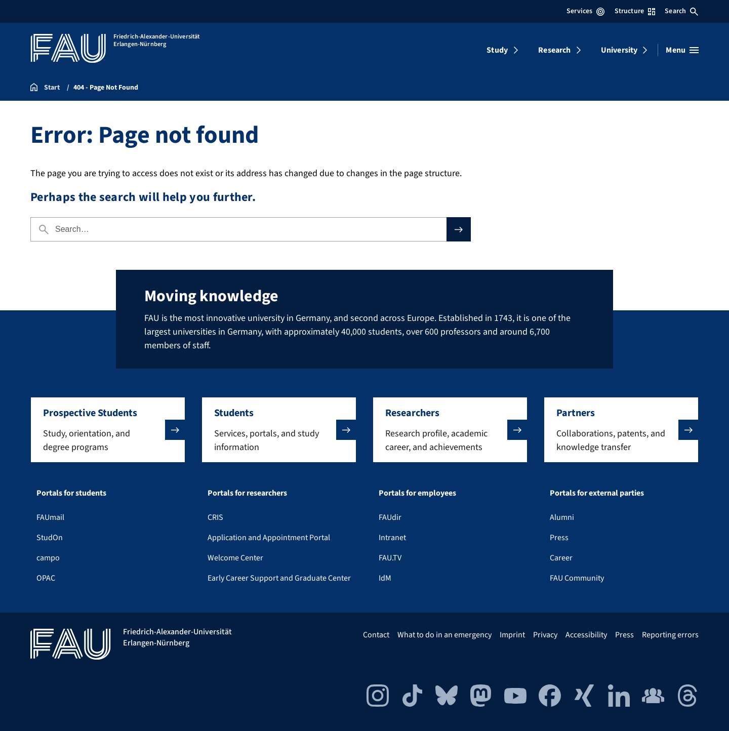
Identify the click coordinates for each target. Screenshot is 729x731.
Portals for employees (417, 493)
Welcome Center (235, 557)
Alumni (562, 517)
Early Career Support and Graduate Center (279, 578)
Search (681, 11)
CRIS (215, 517)
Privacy (545, 634)
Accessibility (586, 634)
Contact (376, 634)
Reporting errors (670, 634)
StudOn (49, 537)
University (619, 50)
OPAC (45, 578)
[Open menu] (682, 50)
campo (48, 557)
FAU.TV (390, 557)
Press (559, 537)
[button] (107, 430)
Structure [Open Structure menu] (635, 11)
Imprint (512, 634)
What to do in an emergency (444, 634)
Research (554, 50)
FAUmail (50, 517)
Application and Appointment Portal (269, 537)
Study (497, 50)
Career (561, 557)
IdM (385, 578)
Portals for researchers (247, 493)
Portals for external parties (597, 493)
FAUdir (390, 517)
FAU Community (577, 578)
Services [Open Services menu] (585, 11)
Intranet (392, 537)
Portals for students (71, 493)
